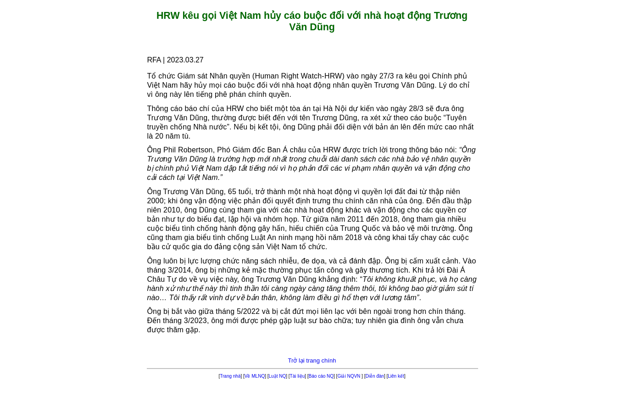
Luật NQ (277, 376)
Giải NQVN (349, 376)
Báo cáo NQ (321, 376)
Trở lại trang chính (312, 360)
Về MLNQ (255, 376)
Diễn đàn (374, 376)
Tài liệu (297, 376)
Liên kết (396, 376)
